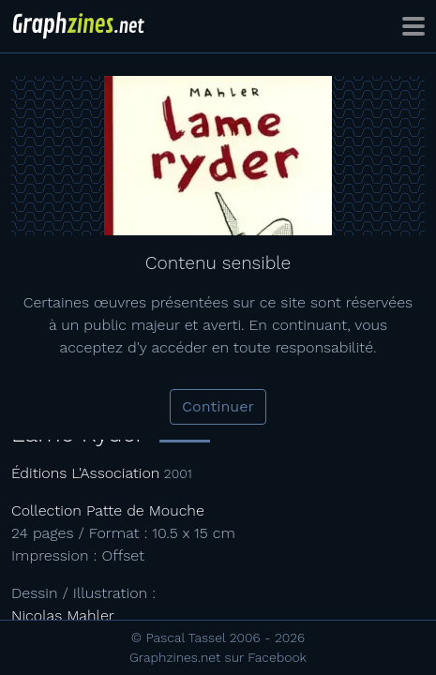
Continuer (218, 406)
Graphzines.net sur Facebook (218, 657)
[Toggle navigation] (413, 26)
